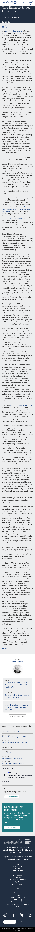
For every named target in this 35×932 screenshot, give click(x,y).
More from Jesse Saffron (17, 716)
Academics (17, 866)
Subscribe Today (12, 797)
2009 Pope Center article (14, 31)
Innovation (27, 726)
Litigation (17, 882)
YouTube (22, 915)
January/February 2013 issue (16, 209)
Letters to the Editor (17, 897)
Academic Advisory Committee (17, 904)
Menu (24, 3)
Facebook (13, 915)
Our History (17, 900)
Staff (17, 906)
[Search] (31, 3)
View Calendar (6, 781)
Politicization (17, 871)
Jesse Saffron (15, 17)
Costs (10, 726)
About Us (17, 891)
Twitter (5, 915)
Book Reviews (17, 884)
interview (21, 405)
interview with (13, 218)
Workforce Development (17, 880)
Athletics (17, 877)
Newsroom (17, 893)
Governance (17, 726)
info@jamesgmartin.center (17, 852)
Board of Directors (17, 902)
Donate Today (12, 827)
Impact (17, 895)
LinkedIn (30, 915)
